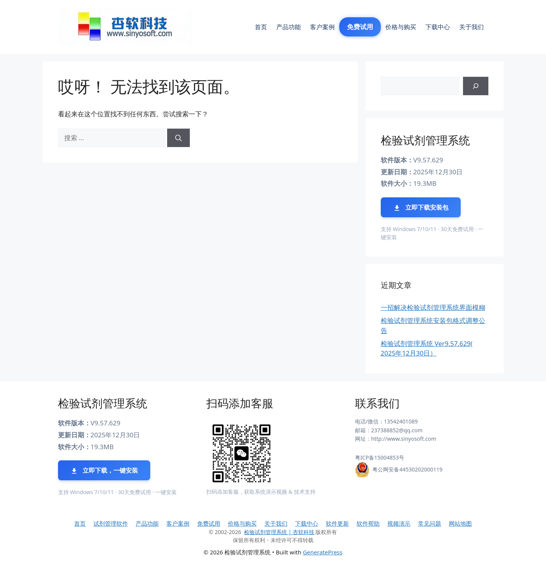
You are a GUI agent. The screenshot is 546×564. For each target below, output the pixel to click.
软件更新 (337, 523)
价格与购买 (400, 27)
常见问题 (429, 523)
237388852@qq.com (397, 430)
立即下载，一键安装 (104, 470)
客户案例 (322, 27)
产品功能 (288, 27)
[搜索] (178, 138)
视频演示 (398, 523)
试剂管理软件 (110, 523)
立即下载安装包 (420, 207)
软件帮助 (368, 523)
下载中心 (437, 27)
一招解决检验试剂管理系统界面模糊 (433, 307)
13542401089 (401, 421)
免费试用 (360, 26)
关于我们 (471, 27)
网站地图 (460, 523)
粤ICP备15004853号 (379, 457)
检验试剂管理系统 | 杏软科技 (279, 532)
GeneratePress (322, 552)
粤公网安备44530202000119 (407, 469)
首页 (261, 27)
